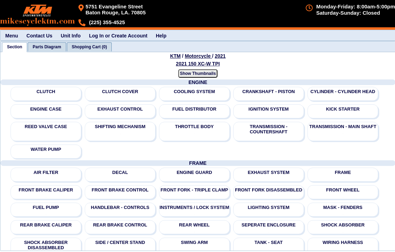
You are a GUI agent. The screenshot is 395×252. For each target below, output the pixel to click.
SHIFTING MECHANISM (120, 126)
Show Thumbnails (198, 73)
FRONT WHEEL (342, 189)
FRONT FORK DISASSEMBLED (268, 189)
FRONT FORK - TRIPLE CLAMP (194, 189)
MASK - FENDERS (342, 207)
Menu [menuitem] (11, 35)
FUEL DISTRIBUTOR (194, 109)
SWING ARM (194, 242)
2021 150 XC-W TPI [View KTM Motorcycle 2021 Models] (198, 63)
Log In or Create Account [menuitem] (118, 35)
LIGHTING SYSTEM (268, 207)
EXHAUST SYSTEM (268, 172)
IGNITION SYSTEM (269, 109)
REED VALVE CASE (46, 126)
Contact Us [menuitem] (40, 35)
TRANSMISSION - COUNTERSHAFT (268, 129)
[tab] (14, 47)
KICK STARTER (343, 109)
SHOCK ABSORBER (343, 224)
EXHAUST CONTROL (120, 109)
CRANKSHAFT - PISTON (268, 91)
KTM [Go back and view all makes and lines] (175, 56)
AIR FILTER (46, 172)
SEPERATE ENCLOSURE (269, 224)
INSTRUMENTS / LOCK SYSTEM (194, 207)
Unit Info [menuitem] (71, 35)
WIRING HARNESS (343, 242)
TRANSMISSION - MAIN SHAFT (342, 126)
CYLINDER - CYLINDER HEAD (343, 91)
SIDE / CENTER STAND (120, 242)
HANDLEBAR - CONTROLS (120, 207)
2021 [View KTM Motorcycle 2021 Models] (220, 56)
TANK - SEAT (269, 242)
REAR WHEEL (194, 224)
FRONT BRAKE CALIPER (46, 189)
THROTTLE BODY (194, 126)
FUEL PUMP (46, 207)
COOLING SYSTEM (194, 91)
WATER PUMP (45, 149)
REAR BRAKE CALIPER (45, 224)
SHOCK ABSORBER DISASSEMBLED (46, 245)
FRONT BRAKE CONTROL (120, 189)
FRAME (343, 172)
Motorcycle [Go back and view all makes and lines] (198, 56)
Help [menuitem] (161, 35)
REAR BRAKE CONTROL (120, 224)
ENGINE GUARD (194, 172)
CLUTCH (45, 91)
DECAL (120, 172)
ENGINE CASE (46, 109)
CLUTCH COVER (120, 91)
